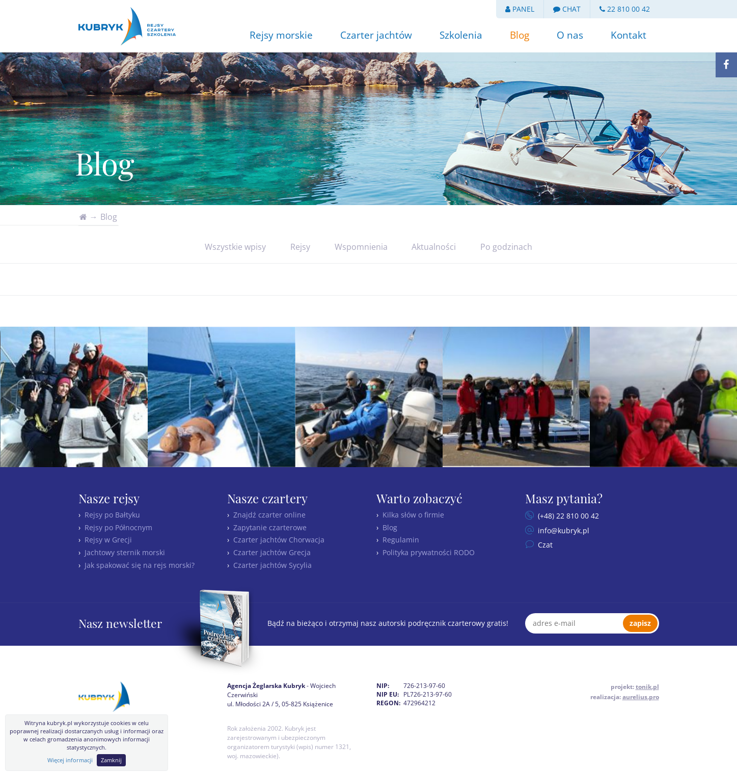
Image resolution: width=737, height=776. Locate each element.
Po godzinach (506, 246)
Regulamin (401, 539)
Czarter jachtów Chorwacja (278, 539)
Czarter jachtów (376, 35)
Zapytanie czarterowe (270, 527)
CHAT (567, 9)
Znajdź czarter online (269, 515)
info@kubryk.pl (562, 530)
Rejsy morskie (281, 35)
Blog (519, 35)
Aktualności (434, 246)
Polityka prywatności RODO (429, 552)
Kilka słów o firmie (413, 515)
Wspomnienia (361, 246)
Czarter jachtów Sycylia (272, 565)
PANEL (519, 9)
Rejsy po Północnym (118, 527)
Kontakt (628, 35)
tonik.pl (647, 686)
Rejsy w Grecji (108, 539)
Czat (544, 545)
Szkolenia (461, 35)
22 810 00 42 (624, 9)
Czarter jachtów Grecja (272, 552)
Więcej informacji (70, 760)
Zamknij (111, 760)
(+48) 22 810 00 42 (567, 516)
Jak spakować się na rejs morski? (140, 565)
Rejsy (300, 246)
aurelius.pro (640, 697)
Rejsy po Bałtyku (112, 515)
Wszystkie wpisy (235, 246)
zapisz (640, 623)
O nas (570, 35)
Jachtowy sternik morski (125, 552)
